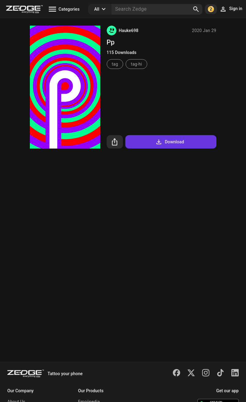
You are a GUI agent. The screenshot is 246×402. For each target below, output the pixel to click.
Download (169, 141)
